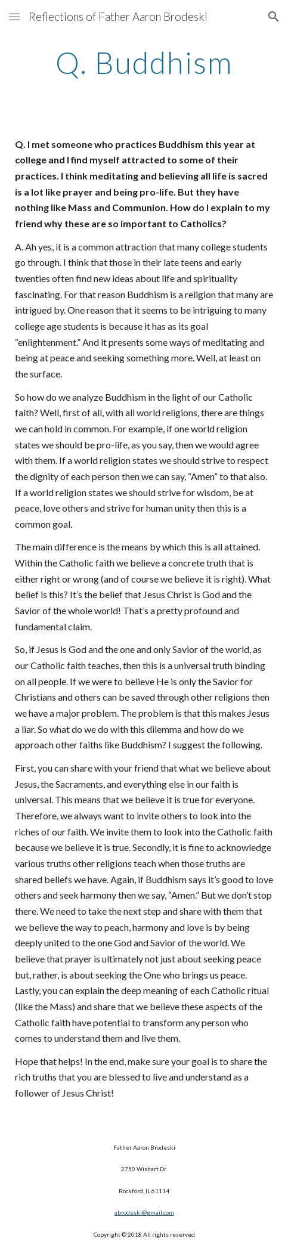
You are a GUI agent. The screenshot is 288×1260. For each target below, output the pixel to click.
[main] (144, 62)
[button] (14, 16)
